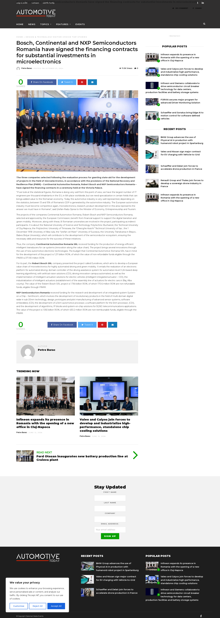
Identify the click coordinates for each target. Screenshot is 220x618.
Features (62, 22)
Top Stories (79, 34)
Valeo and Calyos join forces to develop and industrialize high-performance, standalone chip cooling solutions (182, 69)
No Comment (180, 11)
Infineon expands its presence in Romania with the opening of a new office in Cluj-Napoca (45, 420)
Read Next (44, 450)
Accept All (56, 606)
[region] (37, 595)
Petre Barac (21, 430)
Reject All (38, 606)
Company (110, 511)
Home (19, 22)
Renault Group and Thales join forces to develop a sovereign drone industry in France (182, 181)
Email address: (110, 521)
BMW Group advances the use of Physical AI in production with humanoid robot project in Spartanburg (182, 137)
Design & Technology (39, 34)
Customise (18, 606)
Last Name (110, 500)
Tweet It (67, 79)
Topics (44, 22)
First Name (110, 490)
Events (80, 22)
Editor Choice (62, 34)
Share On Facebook (42, 79)
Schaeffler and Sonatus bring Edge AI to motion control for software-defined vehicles (182, 113)
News (31, 22)
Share (197, 11)
